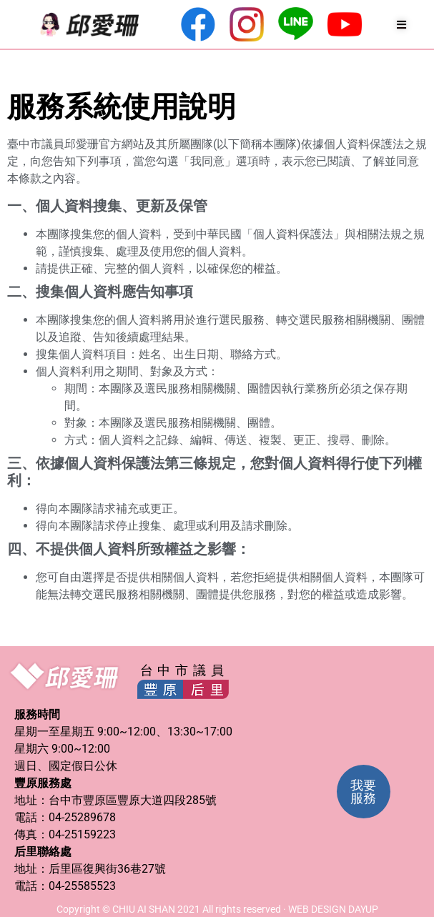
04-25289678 (82, 817)
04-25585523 (82, 886)
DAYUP (363, 909)
